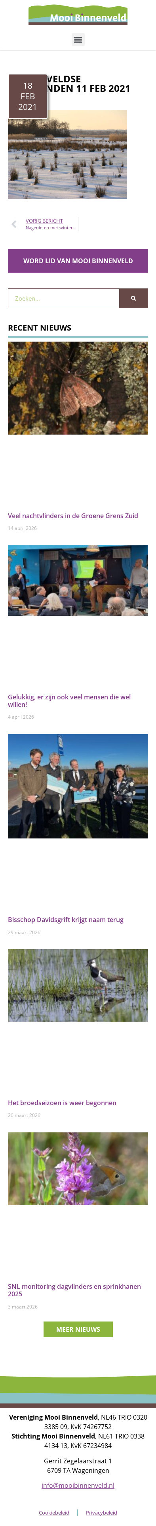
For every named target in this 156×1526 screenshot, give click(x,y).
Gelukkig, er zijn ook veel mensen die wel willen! (69, 701)
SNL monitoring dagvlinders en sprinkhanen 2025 (74, 1290)
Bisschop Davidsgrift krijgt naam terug (66, 919)
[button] (78, 39)
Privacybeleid (101, 1512)
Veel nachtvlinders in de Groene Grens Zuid (73, 515)
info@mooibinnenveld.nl (78, 1485)
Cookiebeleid (54, 1512)
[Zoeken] (133, 298)
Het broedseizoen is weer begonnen (62, 1102)
